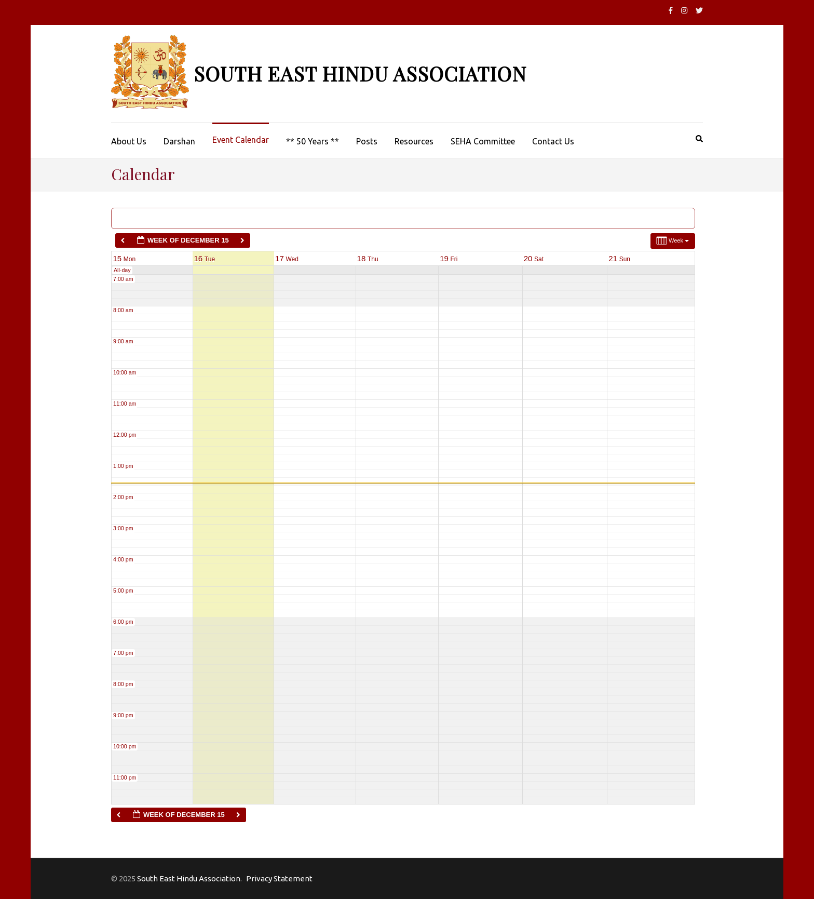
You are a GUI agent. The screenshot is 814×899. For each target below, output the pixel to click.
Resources (414, 141)
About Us (128, 141)
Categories (147, 218)
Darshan (179, 141)
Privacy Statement (279, 878)
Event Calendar (240, 139)
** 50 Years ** (312, 141)
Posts (366, 141)
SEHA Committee (483, 141)
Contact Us (553, 141)
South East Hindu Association (360, 73)
